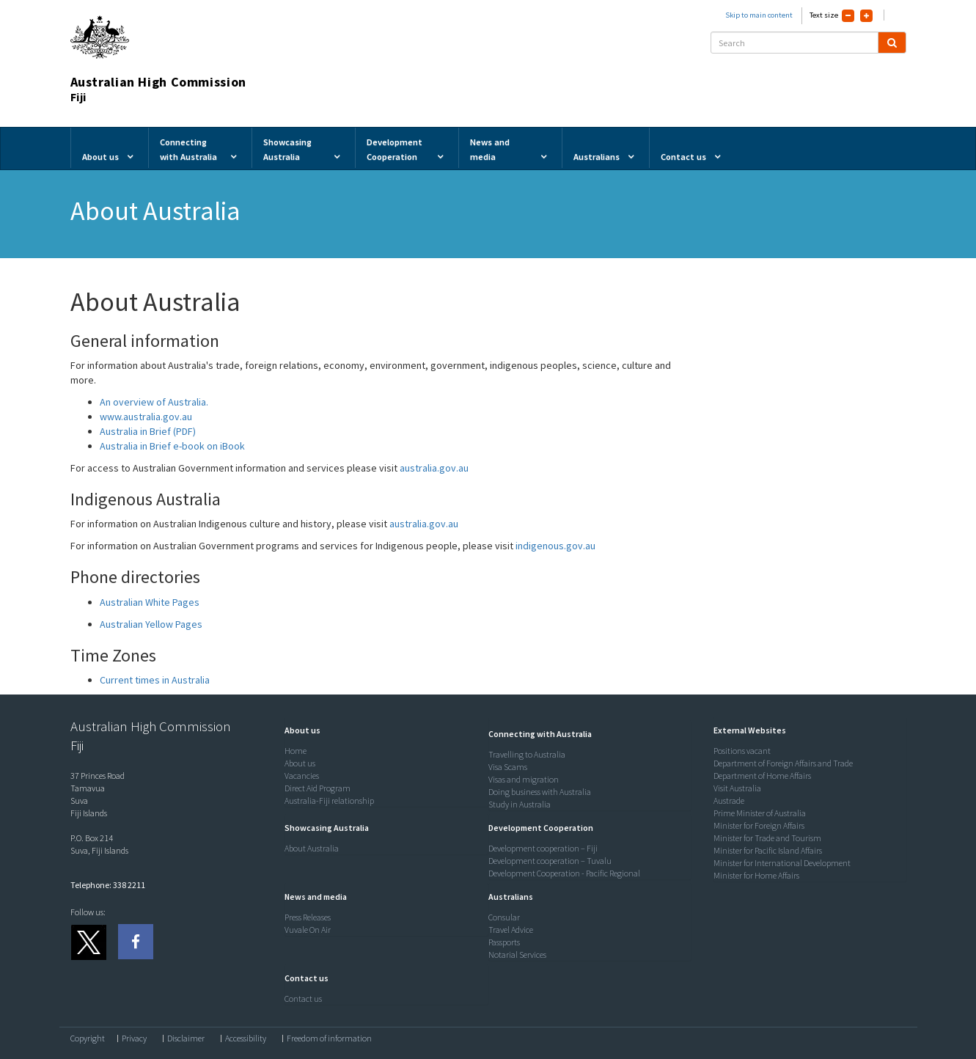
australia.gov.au (433, 467)
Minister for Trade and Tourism (767, 837)
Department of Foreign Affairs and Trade (783, 763)
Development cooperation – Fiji (543, 848)
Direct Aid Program (318, 788)
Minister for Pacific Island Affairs (767, 850)
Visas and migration (523, 779)
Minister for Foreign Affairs (758, 825)
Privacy (134, 1038)
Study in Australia (519, 804)
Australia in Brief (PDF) (148, 431)
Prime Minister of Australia (759, 812)
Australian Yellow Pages (151, 624)
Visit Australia (737, 788)
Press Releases (308, 917)
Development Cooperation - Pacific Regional (564, 873)
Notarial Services (517, 954)
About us (300, 763)
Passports (504, 942)
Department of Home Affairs (762, 775)
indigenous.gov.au (555, 545)
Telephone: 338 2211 (107, 884)
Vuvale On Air (308, 929)
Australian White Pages (149, 602)
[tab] (382, 730)
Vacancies (302, 775)
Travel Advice (510, 929)
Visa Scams (507, 766)
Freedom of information (329, 1038)
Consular (504, 917)
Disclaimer (186, 1038)
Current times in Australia (155, 679)
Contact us (303, 998)
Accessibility (245, 1038)
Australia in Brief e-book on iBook (172, 445)
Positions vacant (742, 750)
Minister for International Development (782, 862)
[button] (298, 730)
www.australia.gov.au (146, 416)
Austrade (728, 800)
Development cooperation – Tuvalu (550, 860)
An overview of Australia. (154, 401)
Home (296, 750)
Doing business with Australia (539, 791)
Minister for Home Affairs (756, 875)
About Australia (312, 848)
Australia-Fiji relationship (329, 800)
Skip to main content (759, 15)
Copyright (87, 1038)
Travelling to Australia (526, 754)
